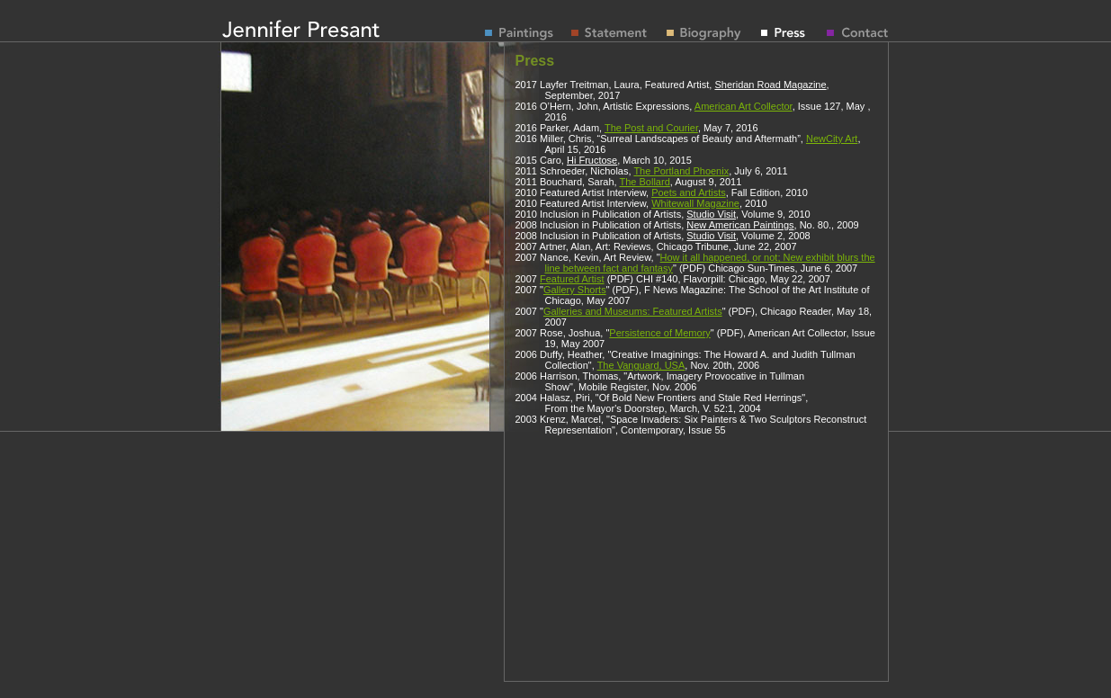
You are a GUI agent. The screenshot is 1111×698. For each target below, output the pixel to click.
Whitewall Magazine (695, 203)
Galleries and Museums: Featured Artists (632, 311)
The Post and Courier (651, 127)
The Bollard (645, 181)
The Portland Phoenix (681, 171)
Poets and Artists (688, 192)
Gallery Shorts (574, 289)
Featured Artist (572, 278)
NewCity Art (831, 138)
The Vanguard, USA (641, 365)
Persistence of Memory (659, 332)
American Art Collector (743, 106)
